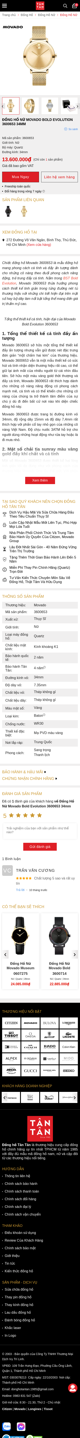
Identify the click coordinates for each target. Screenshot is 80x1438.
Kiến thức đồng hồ (19, 1271)
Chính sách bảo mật (20, 1248)
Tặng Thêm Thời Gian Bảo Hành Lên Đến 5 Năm (39, 559)
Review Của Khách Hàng (24, 1240)
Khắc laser (13, 1328)
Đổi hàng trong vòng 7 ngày (25, 191)
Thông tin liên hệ (17, 1176)
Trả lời (20, 890)
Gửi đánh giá (40, 847)
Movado (20, 1409)
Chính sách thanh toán (22, 1191)
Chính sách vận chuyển (23, 1214)
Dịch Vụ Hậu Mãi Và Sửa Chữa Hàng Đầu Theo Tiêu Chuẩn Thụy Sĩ (38, 514)
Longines (34, 1409)
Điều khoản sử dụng (20, 1233)
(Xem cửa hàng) (38, 245)
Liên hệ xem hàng (59, 177)
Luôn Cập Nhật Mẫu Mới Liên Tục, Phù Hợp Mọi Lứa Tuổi (39, 524)
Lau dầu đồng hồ (18, 1312)
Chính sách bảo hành (21, 1184)
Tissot (48, 1409)
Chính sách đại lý (18, 1207)
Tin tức (10, 1263)
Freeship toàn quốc (18, 186)
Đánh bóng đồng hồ (20, 1320)
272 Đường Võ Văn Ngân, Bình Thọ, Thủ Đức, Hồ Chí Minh (39, 242)
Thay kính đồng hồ (19, 1305)
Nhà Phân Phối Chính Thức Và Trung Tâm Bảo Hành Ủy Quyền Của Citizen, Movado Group (38, 537)
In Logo (10, 1335)
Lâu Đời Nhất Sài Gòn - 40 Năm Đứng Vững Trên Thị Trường (39, 549)
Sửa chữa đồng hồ (19, 1289)
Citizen (7, 1409)
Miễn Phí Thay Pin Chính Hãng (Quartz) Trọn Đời (36, 569)
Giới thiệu (12, 1256)
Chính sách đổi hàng (20, 1199)
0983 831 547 (22, 1395)
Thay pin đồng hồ (18, 1297)
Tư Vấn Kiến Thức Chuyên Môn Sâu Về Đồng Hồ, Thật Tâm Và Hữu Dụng (36, 580)
